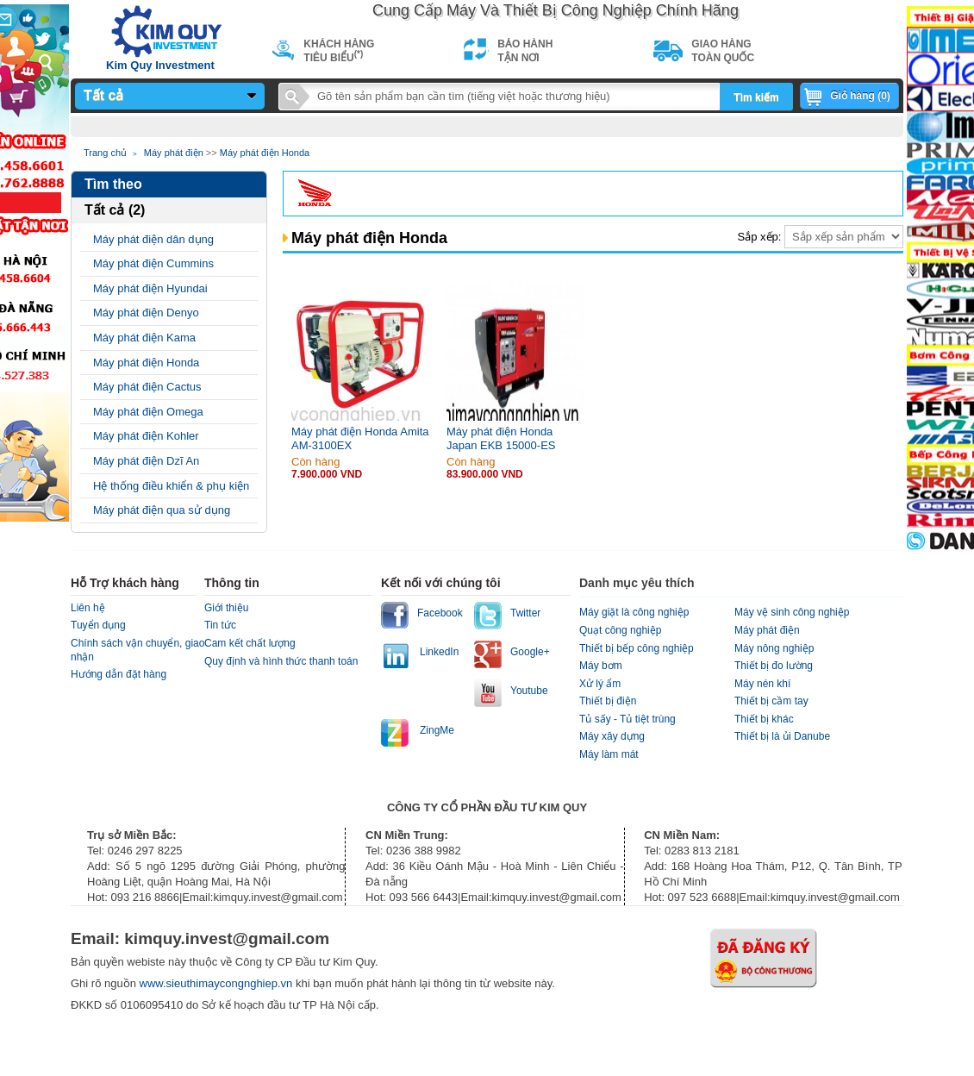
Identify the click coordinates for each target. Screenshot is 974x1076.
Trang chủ (105, 152)
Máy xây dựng (612, 736)
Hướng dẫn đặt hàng (118, 674)
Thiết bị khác (764, 719)
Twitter (525, 613)
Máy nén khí (762, 684)
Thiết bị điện (607, 701)
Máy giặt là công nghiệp (634, 612)
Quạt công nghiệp (620, 630)
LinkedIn (439, 652)
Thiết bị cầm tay (771, 701)
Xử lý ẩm (600, 684)
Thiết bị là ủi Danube (782, 736)
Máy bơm (600, 666)
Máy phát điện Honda (264, 152)
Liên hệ (88, 608)
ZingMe (437, 730)
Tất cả (103, 95)
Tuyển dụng (98, 625)
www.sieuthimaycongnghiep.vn (218, 983)
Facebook (440, 613)
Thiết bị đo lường (773, 666)
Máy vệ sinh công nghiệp (791, 612)
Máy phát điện (173, 152)
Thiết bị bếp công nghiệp (636, 648)
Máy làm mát (609, 754)
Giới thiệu (226, 608)
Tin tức (220, 625)
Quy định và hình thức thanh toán (281, 661)
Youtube (529, 691)
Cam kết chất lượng (250, 643)
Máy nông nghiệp (774, 648)
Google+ (530, 652)
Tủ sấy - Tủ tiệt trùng (627, 719)
